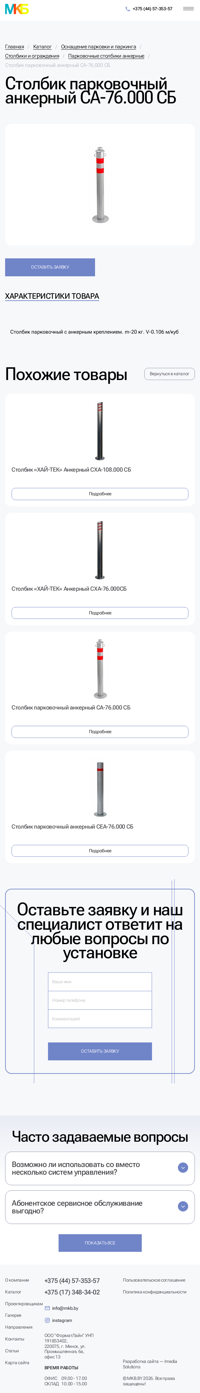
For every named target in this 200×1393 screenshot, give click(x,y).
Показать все (100, 1242)
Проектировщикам (24, 1303)
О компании (17, 1280)
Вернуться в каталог (169, 373)
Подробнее (100, 493)
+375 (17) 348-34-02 (72, 1292)
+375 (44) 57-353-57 (148, 9)
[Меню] (188, 8)
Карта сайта (17, 1362)
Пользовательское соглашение (154, 1280)
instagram (58, 1320)
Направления (18, 1327)
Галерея (13, 1315)
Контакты (14, 1338)
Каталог (13, 1291)
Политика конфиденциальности (154, 1291)
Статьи (12, 1350)
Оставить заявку (50, 267)
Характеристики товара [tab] (52, 296)
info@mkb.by (61, 1308)
